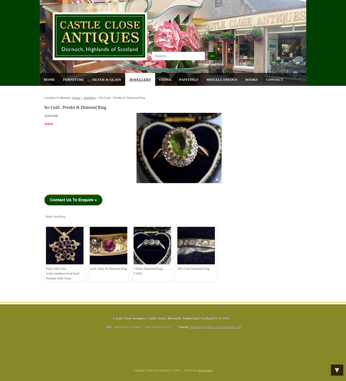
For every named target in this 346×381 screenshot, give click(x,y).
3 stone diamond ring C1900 (152, 251)
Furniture (73, 79)
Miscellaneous (221, 79)
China (165, 79)
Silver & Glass (106, 79)
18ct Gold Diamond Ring (196, 249)
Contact (274, 79)
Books (251, 79)
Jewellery (140, 79)
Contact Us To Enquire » (73, 199)
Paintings (188, 79)
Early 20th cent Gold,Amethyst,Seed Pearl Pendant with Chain (65, 253)
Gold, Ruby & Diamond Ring (108, 249)
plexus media (205, 370)
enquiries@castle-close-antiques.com (215, 327)
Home (49, 79)
